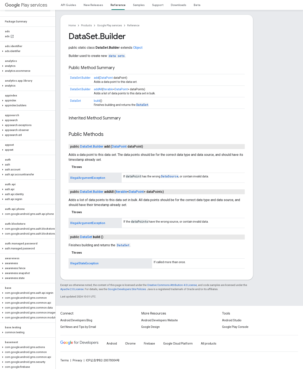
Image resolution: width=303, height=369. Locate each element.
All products (208, 343)
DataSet (75, 100)
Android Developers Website (159, 320)
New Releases (93, 5)
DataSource (169, 176)
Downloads (178, 5)
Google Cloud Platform (178, 343)
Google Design (150, 327)
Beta (197, 5)
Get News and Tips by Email (78, 327)
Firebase (149, 343)
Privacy (77, 360)
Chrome (130, 343)
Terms (64, 360)
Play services (26, 5)
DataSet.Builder (80, 77)
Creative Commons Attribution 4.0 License (172, 285)
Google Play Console (235, 327)
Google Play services (109, 25)
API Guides (68, 5)
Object (137, 48)
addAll (98, 89)
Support (157, 5)
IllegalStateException (84, 263)
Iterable (108, 89)
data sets (117, 56)
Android (112, 343)
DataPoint (106, 77)
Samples (139, 5)
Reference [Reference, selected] (118, 5)
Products (86, 25)
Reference (133, 25)
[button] (27, 51)
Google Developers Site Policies (127, 289)
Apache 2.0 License (72, 289)
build (97, 100)
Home (72, 25)
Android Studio (231, 320)
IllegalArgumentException (87, 177)
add (96, 77)
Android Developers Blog (76, 320)
